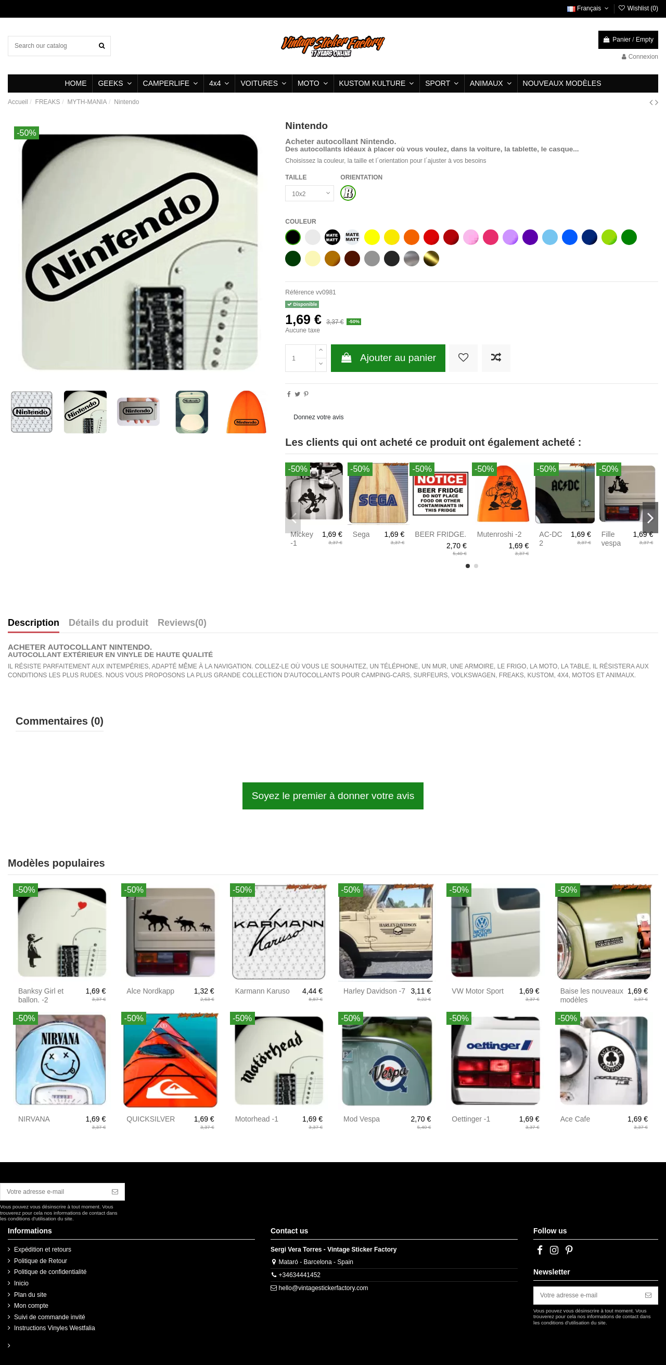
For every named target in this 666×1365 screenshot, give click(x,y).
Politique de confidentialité (50, 1272)
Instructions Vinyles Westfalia (54, 1328)
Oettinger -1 (471, 1119)
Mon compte (31, 1305)
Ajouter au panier (388, 357)
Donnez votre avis (318, 417)
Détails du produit (108, 623)
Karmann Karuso (262, 991)
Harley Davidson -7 (374, 991)
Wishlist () (638, 8)
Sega (361, 534)
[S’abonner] (115, 1191)
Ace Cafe (575, 1119)
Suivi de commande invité (49, 1317)
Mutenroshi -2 (499, 534)
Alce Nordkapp (150, 991)
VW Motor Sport (478, 991)
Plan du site (30, 1294)
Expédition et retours (42, 1249)
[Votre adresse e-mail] (53, 1191)
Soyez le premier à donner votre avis (333, 795)
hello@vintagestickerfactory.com (323, 1288)
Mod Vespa (361, 1119)
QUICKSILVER (150, 1119)
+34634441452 (300, 1275)
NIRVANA (34, 1119)
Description (33, 623)
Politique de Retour (40, 1261)
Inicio (21, 1283)
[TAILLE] (309, 193)
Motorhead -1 (256, 1119)
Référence (299, 292)
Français (589, 8)
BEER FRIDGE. (440, 534)
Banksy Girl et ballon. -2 (40, 995)
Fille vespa (611, 538)
